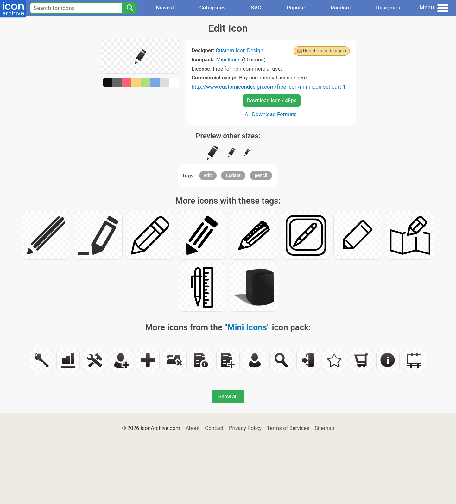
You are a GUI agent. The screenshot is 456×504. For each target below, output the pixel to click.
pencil (261, 175)
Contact (214, 428)
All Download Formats (271, 114)
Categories (213, 7)
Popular (296, 7)
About (193, 428)
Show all (228, 397)
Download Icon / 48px (271, 100)
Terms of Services (288, 428)
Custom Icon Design (239, 50)
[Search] (129, 8)
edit (208, 175)
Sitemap (324, 428)
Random (341, 7)
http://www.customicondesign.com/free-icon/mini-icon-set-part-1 (269, 87)
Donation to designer (325, 50)
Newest (165, 7)
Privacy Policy (245, 428)
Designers (388, 7)
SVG (256, 7)
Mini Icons (228, 59)
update (233, 175)
